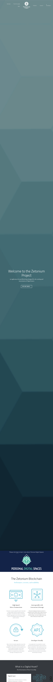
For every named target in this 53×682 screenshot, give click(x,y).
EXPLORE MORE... (26, 286)
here (17, 552)
